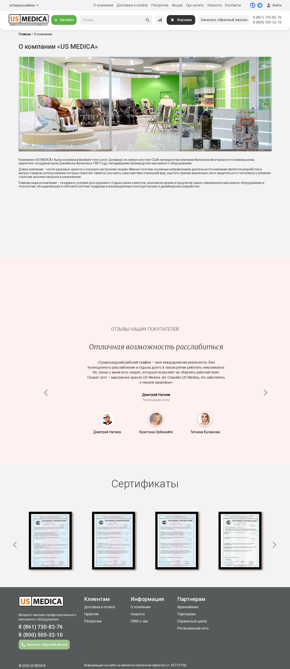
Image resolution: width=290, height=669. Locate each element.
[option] (50, 542)
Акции (177, 5)
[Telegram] (259, 5)
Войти (274, 5)
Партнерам (186, 614)
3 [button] (205, 419)
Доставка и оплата (132, 5)
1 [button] (107, 419)
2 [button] (156, 419)
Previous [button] (46, 392)
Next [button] (266, 392)
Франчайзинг (188, 607)
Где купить (195, 5)
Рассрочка (159, 5)
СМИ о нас (139, 621)
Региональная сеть (193, 628)
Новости (214, 5)
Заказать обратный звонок (224, 20)
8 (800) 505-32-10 (267, 22)
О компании (103, 5)
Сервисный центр (192, 621)
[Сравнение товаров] (160, 20)
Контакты (233, 5)
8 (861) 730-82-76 (267, 17)
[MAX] (252, 5)
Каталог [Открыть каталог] (64, 20)
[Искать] (147, 20)
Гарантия (91, 614)
